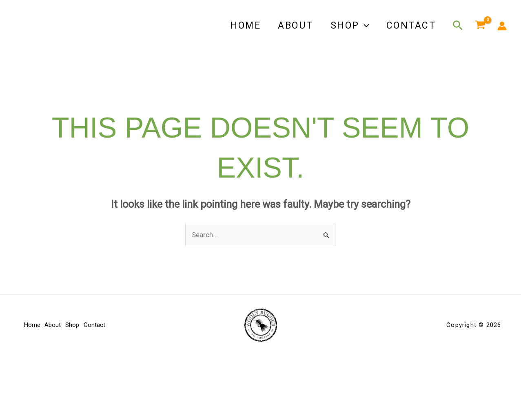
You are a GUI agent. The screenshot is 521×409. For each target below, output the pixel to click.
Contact (410, 25)
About (291, 25)
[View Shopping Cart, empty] (480, 26)
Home (239, 25)
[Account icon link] (502, 26)
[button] (362, 25)
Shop (347, 25)
